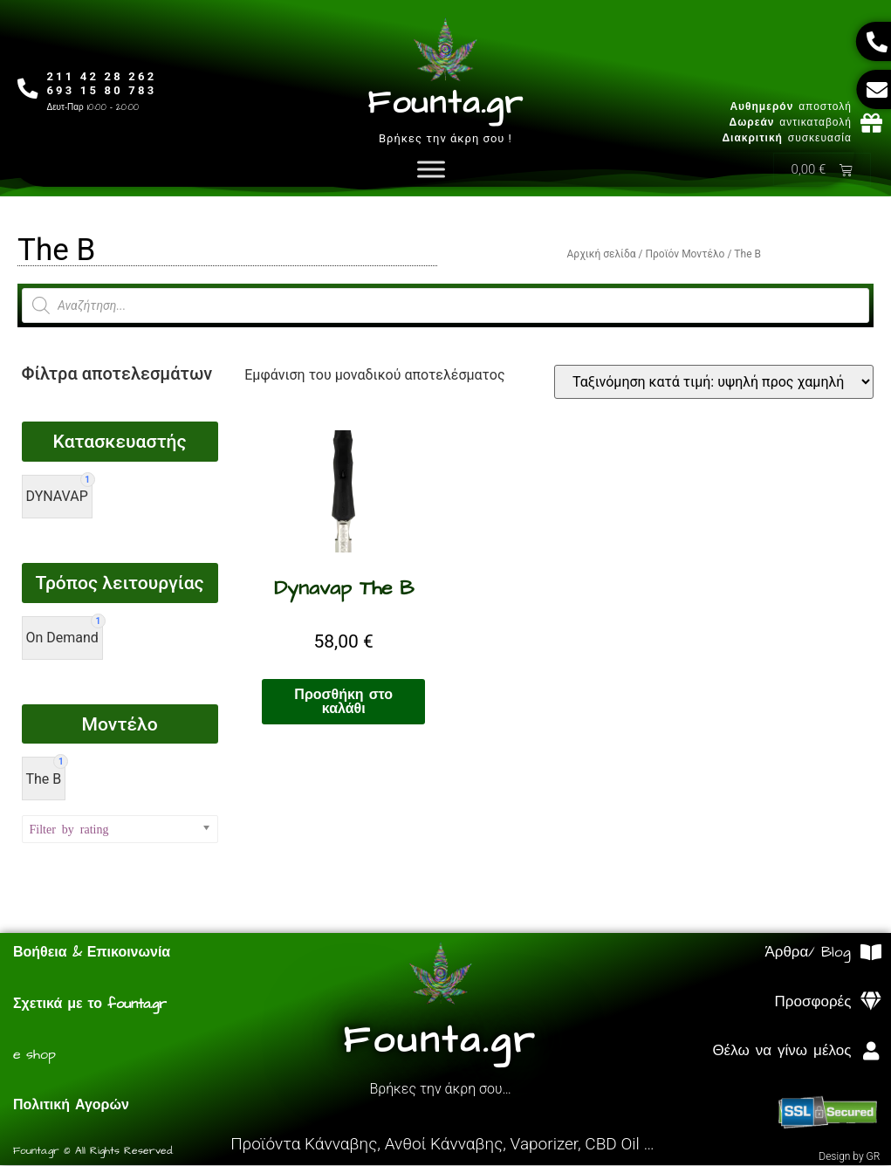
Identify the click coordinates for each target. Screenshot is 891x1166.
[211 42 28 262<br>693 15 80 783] (28, 88)
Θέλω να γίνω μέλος (781, 1051)
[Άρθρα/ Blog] (870, 953)
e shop (34, 1055)
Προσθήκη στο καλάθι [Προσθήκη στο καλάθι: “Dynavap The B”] (343, 702)
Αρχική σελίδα (601, 255)
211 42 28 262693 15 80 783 (103, 83)
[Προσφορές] (870, 1002)
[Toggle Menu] (431, 169)
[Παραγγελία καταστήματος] (714, 383)
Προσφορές (813, 1002)
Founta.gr (445, 103)
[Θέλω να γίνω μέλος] (870, 1052)
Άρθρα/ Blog (807, 953)
